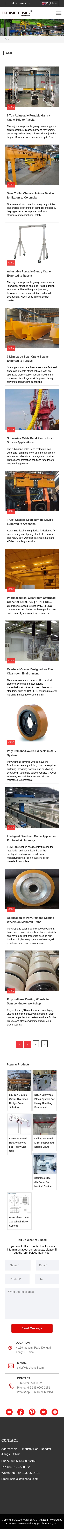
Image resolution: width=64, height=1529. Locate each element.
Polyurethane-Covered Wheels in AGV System (28, 705)
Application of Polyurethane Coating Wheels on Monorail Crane (32, 872)
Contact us (23, 3)
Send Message (32, 1328)
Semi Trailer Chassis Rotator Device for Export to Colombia (29, 148)
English (48, 3)
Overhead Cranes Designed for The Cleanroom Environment (26, 624)
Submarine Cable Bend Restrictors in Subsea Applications (27, 392)
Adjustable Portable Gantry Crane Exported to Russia (31, 225)
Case (7, 39)
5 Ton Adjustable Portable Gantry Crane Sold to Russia (29, 70)
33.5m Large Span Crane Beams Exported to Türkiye (31, 311)
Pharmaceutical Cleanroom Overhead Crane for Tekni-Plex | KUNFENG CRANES (31, 552)
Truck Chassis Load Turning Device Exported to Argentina (26, 474)
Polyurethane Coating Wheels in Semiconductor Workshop (24, 954)
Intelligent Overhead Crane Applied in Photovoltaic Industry (28, 790)
